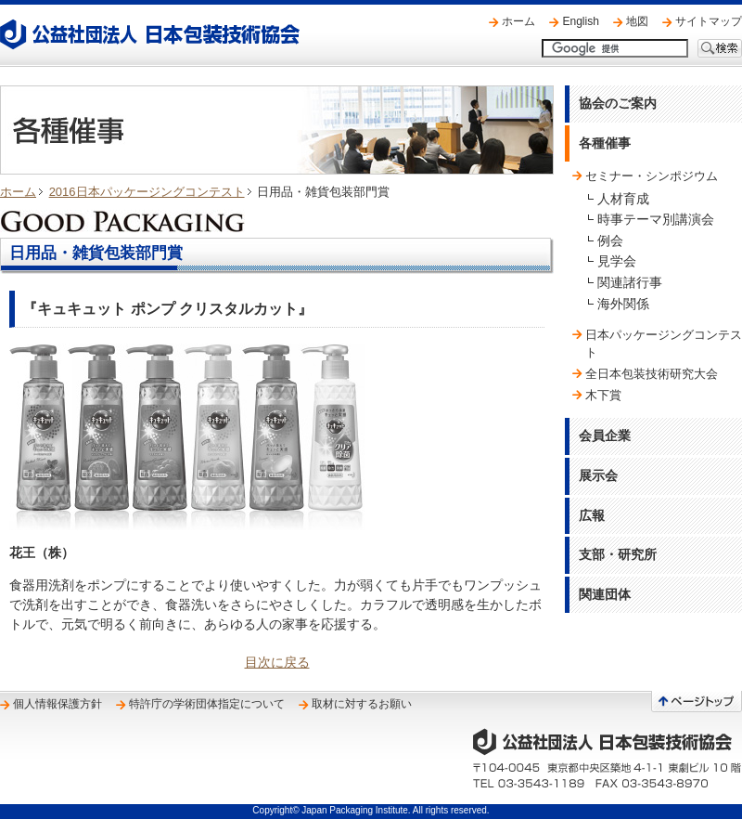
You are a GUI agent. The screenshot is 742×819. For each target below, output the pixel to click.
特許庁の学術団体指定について (207, 703)
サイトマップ (708, 21)
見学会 (616, 261)
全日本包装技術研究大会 (651, 374)
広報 (592, 515)
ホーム (518, 21)
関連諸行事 (629, 282)
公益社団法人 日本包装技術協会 (150, 34)
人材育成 (623, 198)
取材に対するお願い (362, 703)
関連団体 (605, 594)
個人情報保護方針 (57, 703)
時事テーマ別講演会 (655, 219)
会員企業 (605, 435)
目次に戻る (277, 662)
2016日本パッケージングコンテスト (147, 192)
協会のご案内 (618, 103)
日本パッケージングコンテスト (663, 343)
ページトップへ (696, 701)
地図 (637, 21)
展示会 (598, 475)
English (580, 21)
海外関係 (623, 303)
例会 (610, 240)
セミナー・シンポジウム (651, 176)
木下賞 (603, 395)
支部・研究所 (618, 554)
